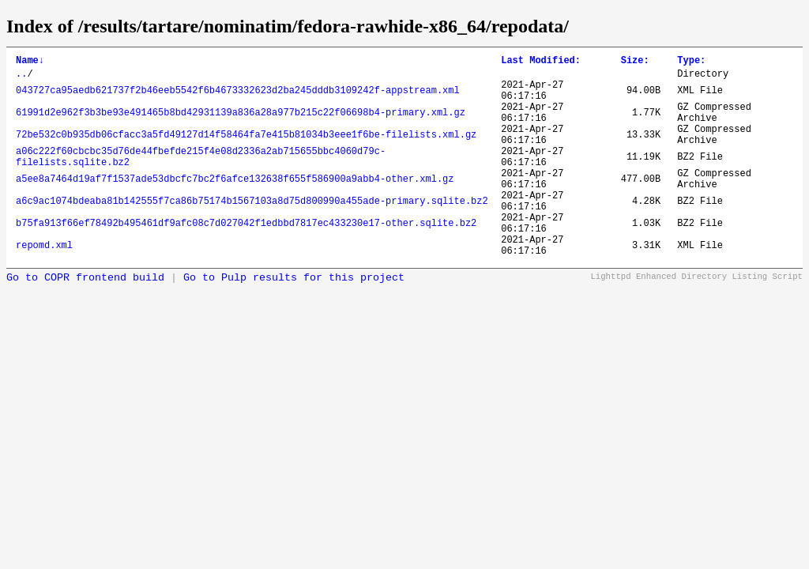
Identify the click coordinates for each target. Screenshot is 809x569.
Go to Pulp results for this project (293, 320)
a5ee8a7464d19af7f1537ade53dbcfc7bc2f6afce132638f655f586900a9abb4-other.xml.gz (234, 205)
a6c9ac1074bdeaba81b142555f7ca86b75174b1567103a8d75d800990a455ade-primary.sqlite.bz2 (252, 232)
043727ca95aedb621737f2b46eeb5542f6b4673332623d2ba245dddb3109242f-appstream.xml (238, 97)
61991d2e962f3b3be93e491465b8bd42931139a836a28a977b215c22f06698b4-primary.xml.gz (240, 124)
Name (30, 62)
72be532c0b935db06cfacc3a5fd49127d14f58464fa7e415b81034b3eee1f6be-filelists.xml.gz (246, 151)
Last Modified (541, 62)
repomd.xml (44, 285)
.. (21, 78)
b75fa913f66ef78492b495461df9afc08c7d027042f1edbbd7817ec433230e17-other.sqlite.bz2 (246, 259)
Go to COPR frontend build (85, 320)
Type (691, 62)
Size (635, 62)
